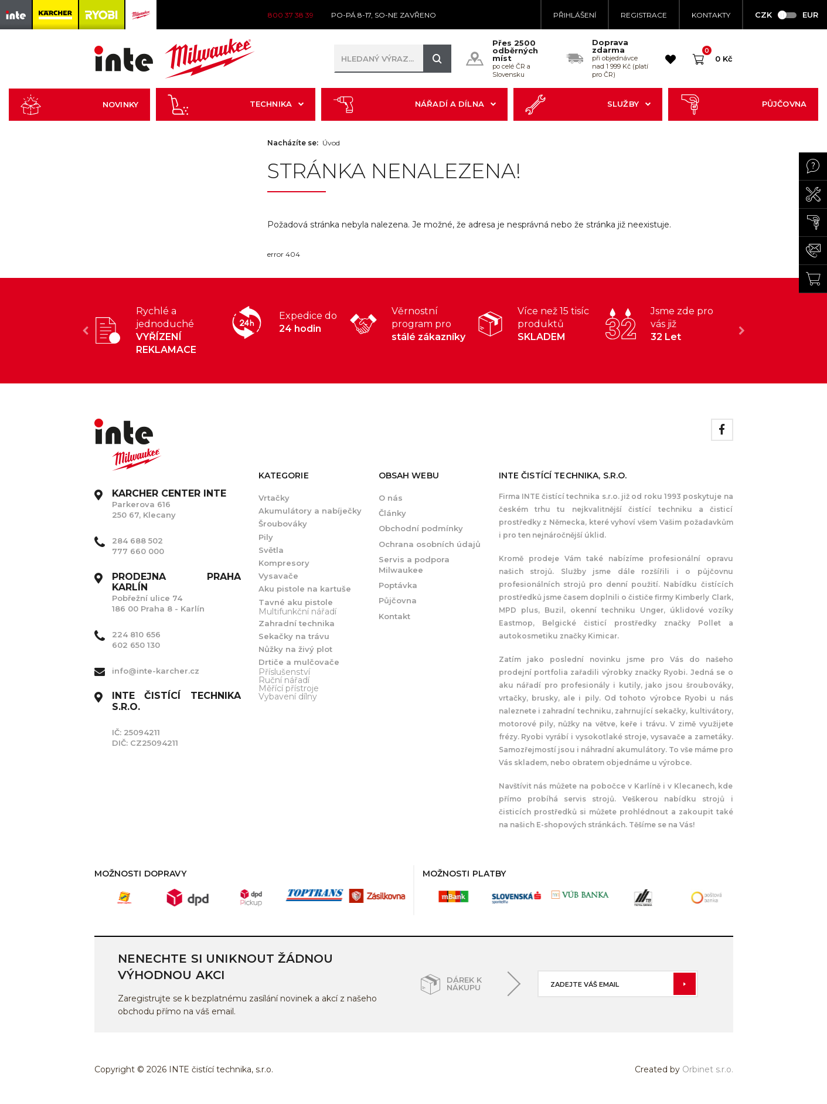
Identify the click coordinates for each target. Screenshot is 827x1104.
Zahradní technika (296, 623)
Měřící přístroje (288, 688)
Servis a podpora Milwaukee (414, 565)
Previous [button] (85, 330)
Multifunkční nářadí (297, 611)
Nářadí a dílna (414, 104)
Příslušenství (284, 672)
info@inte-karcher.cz (155, 670)
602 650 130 (136, 645)
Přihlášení (574, 15)
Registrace (644, 15)
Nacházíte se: (292, 143)
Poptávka (398, 585)
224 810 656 (136, 634)
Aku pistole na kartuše (304, 588)
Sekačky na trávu (293, 636)
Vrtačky (274, 497)
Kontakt (394, 616)
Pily (265, 537)
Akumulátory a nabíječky (310, 510)
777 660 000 (138, 551)
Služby (588, 104)
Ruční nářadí (283, 680)
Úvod (331, 143)
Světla (271, 550)
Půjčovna (743, 104)
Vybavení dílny (287, 696)
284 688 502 (137, 540)
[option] (158, 330)
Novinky (79, 104)
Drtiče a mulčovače (298, 662)
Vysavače (278, 575)
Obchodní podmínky (421, 528)
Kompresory (283, 563)
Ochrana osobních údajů (430, 544)
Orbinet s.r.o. (707, 1069)
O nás (391, 497)
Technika (236, 104)
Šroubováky (282, 523)
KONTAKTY (711, 15)
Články (392, 513)
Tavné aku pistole (295, 602)
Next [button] (742, 330)
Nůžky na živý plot (295, 649)
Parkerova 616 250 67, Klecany (169, 504)
